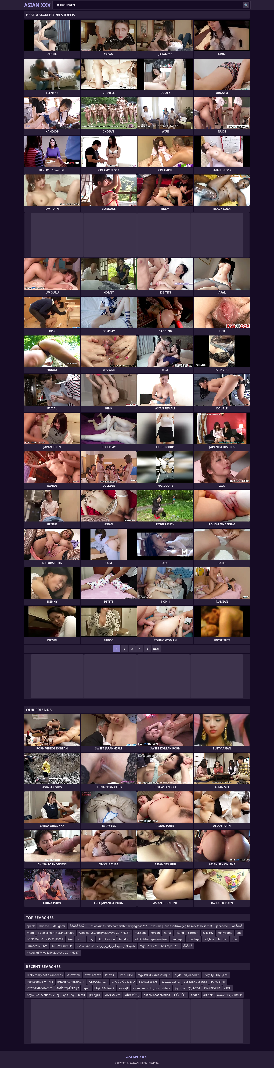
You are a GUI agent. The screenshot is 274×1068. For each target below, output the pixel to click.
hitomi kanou (106, 939)
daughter (59, 926)
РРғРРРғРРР (212, 988)
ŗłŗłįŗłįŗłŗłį (94, 995)
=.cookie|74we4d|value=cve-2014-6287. (53, 953)
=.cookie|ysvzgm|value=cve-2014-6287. (104, 933)
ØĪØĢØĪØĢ (132, 995)
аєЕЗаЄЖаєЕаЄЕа (195, 982)
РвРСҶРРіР (218, 982)
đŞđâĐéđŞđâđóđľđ (187, 975)
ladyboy (209, 939)
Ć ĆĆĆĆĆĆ (180, 995)
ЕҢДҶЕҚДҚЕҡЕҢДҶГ (71, 982)
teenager (177, 939)
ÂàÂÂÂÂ (237, 926)
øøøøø (195, 995)
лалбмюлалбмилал (157, 995)
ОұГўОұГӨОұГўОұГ (215, 975)
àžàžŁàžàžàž (93, 975)
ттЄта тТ (110, 975)
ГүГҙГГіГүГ (126, 975)
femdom (124, 939)
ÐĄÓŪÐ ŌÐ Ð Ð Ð (123, 982)
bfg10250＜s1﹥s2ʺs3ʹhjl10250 (159, 946)
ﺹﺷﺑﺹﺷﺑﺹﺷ (171, 982)
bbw (234, 939)
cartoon (193, 933)
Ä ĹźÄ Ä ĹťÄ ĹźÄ (98, 982)
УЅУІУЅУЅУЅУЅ (148, 982)
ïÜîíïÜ (227, 988)
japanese (222, 926)
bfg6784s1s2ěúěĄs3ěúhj (43, 995)
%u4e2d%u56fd (37, 946)
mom (30, 933)
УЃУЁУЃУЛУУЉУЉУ (39, 988)
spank (31, 926)
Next (156, 648)
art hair (208, 995)
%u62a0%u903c (62, 946)
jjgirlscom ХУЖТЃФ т (40, 982)
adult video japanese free (150, 939)
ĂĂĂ (70, 939)
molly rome (224, 933)
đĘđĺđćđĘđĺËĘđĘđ (67, 988)
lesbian (223, 939)
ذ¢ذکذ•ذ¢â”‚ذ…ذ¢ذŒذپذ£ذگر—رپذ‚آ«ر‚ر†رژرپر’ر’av (105, 946)
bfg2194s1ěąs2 (104, 988)
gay (91, 939)
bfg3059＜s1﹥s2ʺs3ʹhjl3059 (45, 939)
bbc (238, 933)
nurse (167, 933)
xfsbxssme (74, 975)
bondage (194, 939)
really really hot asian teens (45, 975)
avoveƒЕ (123, 988)
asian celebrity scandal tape (56, 933)
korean (155, 933)
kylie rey (208, 933)
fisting (180, 933)
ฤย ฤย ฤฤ (68, 995)
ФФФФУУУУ (113, 995)
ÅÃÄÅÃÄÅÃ (77, 926)
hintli (81, 995)
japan (86, 988)
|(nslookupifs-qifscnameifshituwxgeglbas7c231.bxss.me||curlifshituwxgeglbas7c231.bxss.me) (150, 926)
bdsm (80, 939)
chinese (44, 926)
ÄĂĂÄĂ (187, 946)
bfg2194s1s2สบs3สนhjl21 (154, 975)
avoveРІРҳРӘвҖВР (229, 995)
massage (140, 933)
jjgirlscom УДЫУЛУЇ (187, 988)
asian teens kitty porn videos (151, 988)
